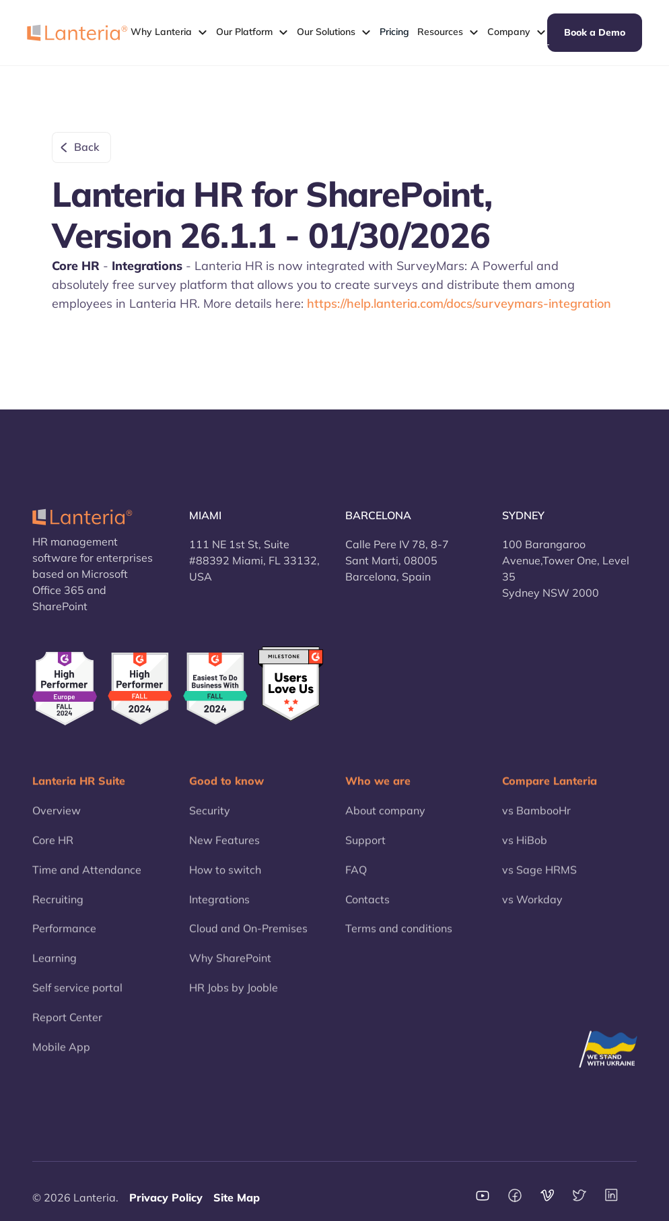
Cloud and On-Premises (248, 936)
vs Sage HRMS (539, 877)
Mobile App (61, 1054)
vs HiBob (524, 847)
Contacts (367, 906)
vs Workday (532, 906)
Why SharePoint (230, 965)
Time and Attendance (86, 877)
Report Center (67, 1024)
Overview (56, 817)
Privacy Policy (166, 1197)
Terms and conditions (398, 936)
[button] (169, 32)
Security (209, 817)
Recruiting (57, 906)
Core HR (52, 847)
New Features (224, 847)
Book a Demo (594, 32)
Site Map (236, 1197)
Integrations (219, 906)
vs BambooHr (536, 817)
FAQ (356, 877)
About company (385, 817)
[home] (77, 32)
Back (87, 147)
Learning (54, 965)
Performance (64, 936)
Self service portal (77, 994)
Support (365, 847)
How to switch (225, 877)
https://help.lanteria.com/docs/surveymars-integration (459, 303)
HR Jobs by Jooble (233, 994)
